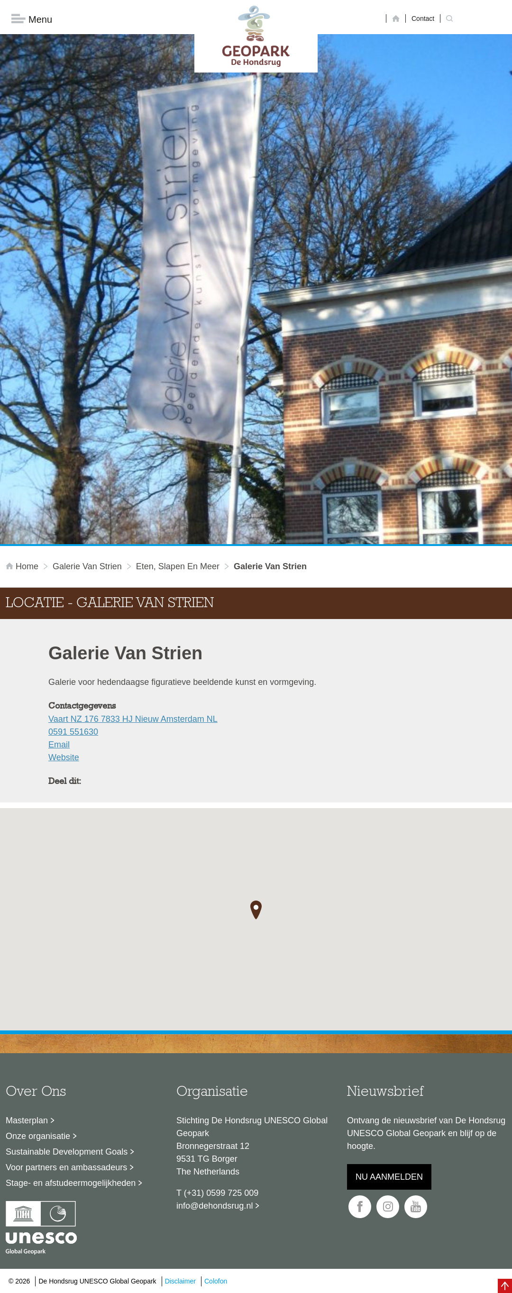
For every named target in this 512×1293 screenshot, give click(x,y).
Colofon (215, 1281)
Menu (31, 19)
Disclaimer (180, 1281)
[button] (256, 910)
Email (59, 744)
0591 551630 (73, 732)
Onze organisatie (38, 1136)
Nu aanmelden (389, 1177)
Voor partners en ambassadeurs (66, 1167)
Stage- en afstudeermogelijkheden (71, 1183)
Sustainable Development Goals (67, 1151)
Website (63, 757)
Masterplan (27, 1120)
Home (23, 566)
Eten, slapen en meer (177, 566)
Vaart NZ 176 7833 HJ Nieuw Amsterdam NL (133, 719)
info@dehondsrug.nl (214, 1206)
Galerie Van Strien (87, 566)
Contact (422, 18)
